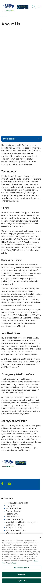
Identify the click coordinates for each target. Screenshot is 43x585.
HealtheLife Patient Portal (17, 503)
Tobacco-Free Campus (15, 530)
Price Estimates (12, 516)
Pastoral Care (12, 514)
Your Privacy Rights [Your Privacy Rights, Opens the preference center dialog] (21, 570)
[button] (40, 6)
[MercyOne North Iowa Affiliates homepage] (15, 11)
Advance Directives (14, 511)
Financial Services (13, 508)
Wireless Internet (13, 533)
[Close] (40, 539)
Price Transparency (14, 519)
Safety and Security (14, 527)
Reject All (21, 576)
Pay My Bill (10, 505)
